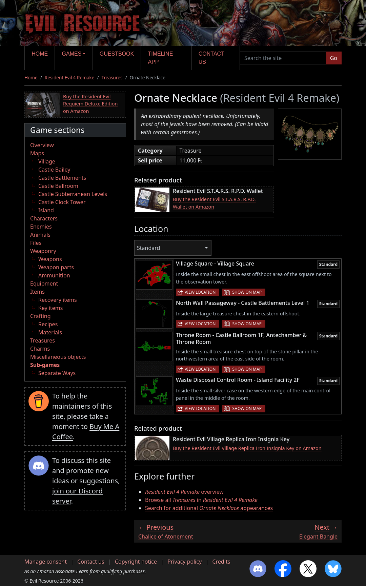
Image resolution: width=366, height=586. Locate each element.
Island (46, 210)
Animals (40, 234)
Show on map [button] (246, 292)
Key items (50, 308)
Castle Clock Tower (62, 202)
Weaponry (43, 251)
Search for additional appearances (209, 508)
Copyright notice (136, 561)
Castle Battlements (62, 177)
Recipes (48, 324)
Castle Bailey (54, 169)
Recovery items (57, 300)
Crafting (40, 316)
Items (37, 291)
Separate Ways (57, 373)
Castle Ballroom (58, 186)
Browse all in (201, 500)
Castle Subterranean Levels (72, 194)
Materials (50, 332)
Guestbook (117, 54)
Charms (40, 348)
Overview (42, 145)
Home (40, 54)
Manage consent (45, 561)
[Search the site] (283, 58)
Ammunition (54, 275)
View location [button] (200, 292)
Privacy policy (184, 561)
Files (35, 243)
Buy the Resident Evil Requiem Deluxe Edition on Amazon (90, 103)
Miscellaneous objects (58, 356)
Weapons (50, 259)
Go (333, 58)
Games (72, 54)
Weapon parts (56, 267)
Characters (44, 218)
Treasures (112, 77)
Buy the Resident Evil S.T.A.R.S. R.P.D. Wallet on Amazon (214, 203)
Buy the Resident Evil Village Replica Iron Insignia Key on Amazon (247, 448)
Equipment (44, 283)
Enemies (41, 226)
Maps (37, 153)
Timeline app (160, 58)
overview (184, 491)
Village (46, 161)
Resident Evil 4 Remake (70, 77)
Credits (221, 561)
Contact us (211, 58)
